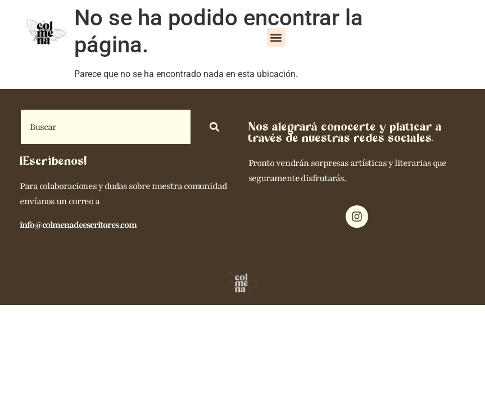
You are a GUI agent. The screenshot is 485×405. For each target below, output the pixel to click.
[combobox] (106, 127)
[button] (276, 37)
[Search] (216, 127)
